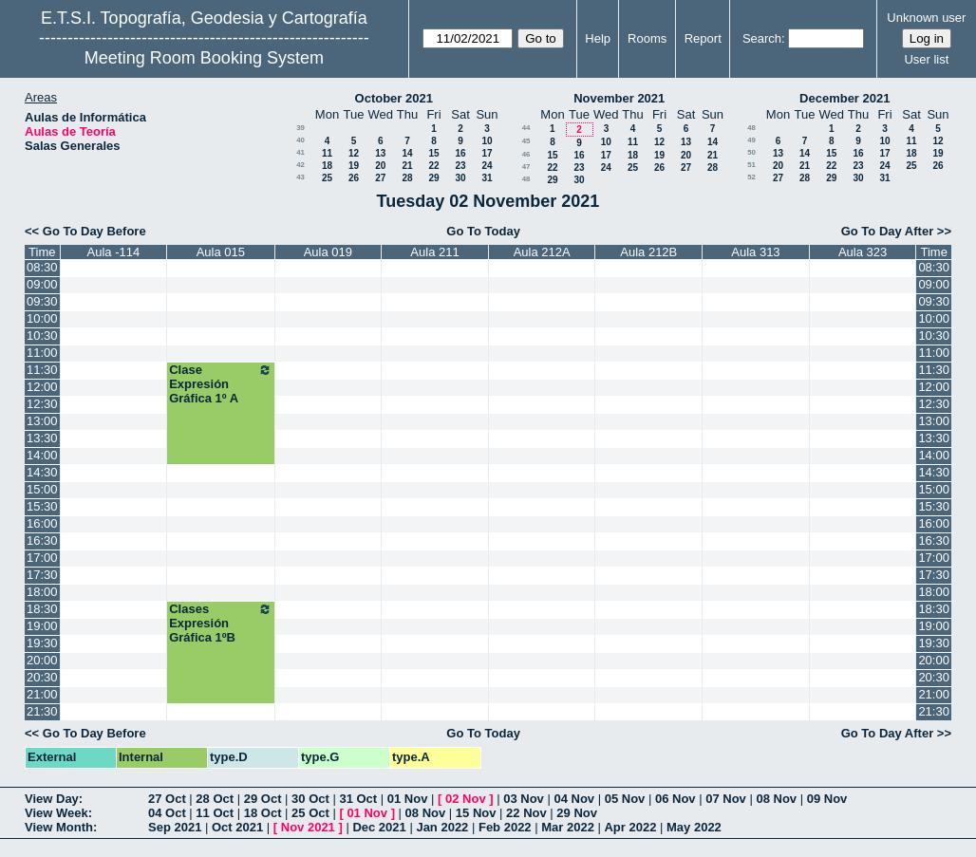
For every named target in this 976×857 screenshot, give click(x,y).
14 (407, 153)
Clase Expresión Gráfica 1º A (220, 384)
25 (327, 178)
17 (486, 153)
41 (300, 152)
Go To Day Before (94, 231)
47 (526, 166)
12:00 (42, 387)
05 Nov (625, 799)
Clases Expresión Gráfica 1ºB (220, 623)
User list (926, 59)
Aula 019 (328, 252)
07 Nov (725, 799)
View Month (59, 827)
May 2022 (694, 827)
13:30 (42, 438)
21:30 (42, 711)
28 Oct (215, 799)
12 (353, 153)
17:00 (42, 557)
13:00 (42, 421)
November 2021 (619, 98)
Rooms (647, 38)
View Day (52, 799)
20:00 (42, 660)
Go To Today (483, 231)
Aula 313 (755, 252)
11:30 (42, 370)
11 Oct (215, 813)
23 (460, 165)
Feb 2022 (505, 827)
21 (407, 165)
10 (486, 141)
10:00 (42, 318)
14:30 (42, 472)
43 (300, 177)
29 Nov (576, 813)
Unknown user (926, 17)
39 (300, 127)
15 (433, 153)
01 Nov (407, 799)
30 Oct (310, 799)
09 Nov (827, 799)
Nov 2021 (308, 827)
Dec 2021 (378, 827)
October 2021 (394, 98)
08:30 (42, 267)
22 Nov (526, 813)
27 (380, 178)
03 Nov (523, 799)
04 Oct (167, 813)
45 (526, 141)
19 (353, 165)
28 (407, 178)
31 (486, 178)
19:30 (42, 643)
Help (597, 38)
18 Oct (263, 813)
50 (751, 152)
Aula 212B (648, 252)
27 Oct (167, 799)
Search (761, 38)
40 (300, 140)
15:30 (42, 506)
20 (380, 165)
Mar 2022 (567, 827)
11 (327, 153)
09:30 (42, 301)
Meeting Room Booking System (204, 57)
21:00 (42, 694)
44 (526, 127)
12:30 (42, 404)
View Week (56, 813)
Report (703, 38)
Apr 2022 (630, 827)
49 (751, 140)
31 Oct (358, 799)
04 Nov (574, 799)
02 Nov (465, 799)
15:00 (42, 489)
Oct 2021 (237, 827)
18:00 (42, 592)
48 (526, 179)
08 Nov (776, 799)
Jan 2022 (442, 827)
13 (380, 153)
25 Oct (310, 813)
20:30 (42, 677)
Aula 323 (862, 252)
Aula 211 (434, 252)
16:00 (42, 523)
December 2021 (844, 98)
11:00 (42, 352)
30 (460, 178)
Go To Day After (887, 231)
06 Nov (675, 799)
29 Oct (263, 799)
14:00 (42, 455)
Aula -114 (114, 252)
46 (526, 154)
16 (460, 153)
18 (327, 165)
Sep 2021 (174, 827)
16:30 (42, 540)
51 (751, 164)
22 (433, 165)
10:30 (42, 335)
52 (751, 177)
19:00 (42, 626)
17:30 (42, 575)
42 (300, 164)
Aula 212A (542, 252)
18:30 (42, 609)
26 (353, 178)
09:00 (42, 284)
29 (433, 178)
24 (486, 165)
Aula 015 (221, 252)
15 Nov (476, 813)
